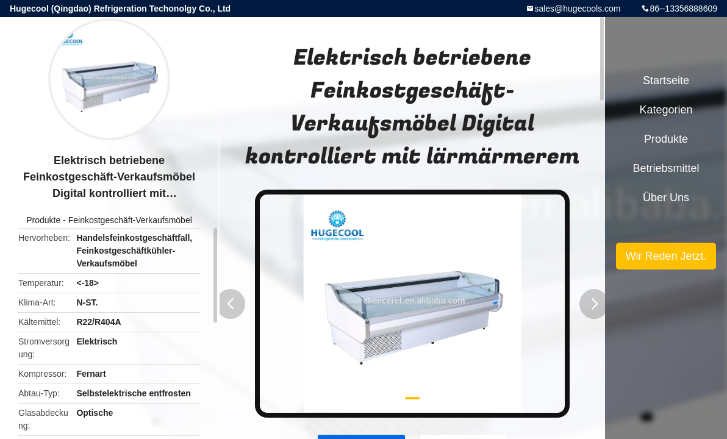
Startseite (666, 80)
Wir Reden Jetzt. (665, 256)
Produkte (43, 220)
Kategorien (665, 110)
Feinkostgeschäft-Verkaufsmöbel (130, 220)
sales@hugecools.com (577, 8)
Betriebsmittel (665, 168)
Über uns (666, 197)
